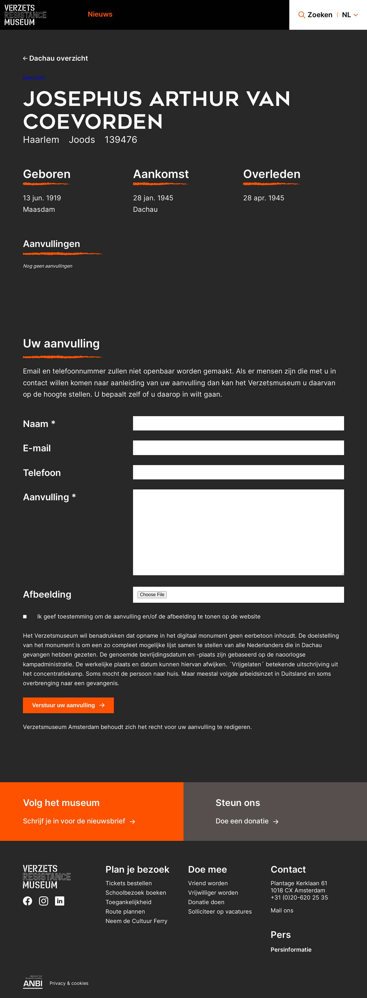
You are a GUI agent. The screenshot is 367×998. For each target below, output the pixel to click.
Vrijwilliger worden (213, 892)
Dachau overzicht (55, 58)
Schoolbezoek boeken (136, 892)
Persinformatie (291, 949)
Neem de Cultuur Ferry (136, 921)
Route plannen (125, 911)
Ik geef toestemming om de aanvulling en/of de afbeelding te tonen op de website (149, 616)
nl (350, 15)
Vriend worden (208, 883)
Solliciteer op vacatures (220, 911)
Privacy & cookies (69, 983)
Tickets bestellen (129, 883)
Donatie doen (206, 902)
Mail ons (282, 910)
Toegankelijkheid (128, 902)
